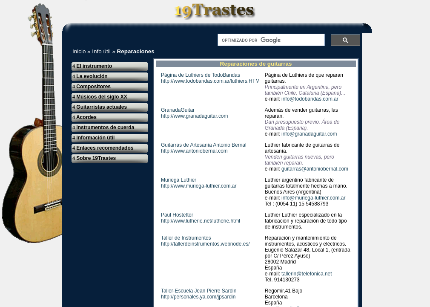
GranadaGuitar (178, 110)
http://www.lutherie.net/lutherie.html (200, 221)
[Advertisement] (402, 129)
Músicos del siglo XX (99, 97)
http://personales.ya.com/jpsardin (198, 297)
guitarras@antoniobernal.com (314, 169)
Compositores (91, 87)
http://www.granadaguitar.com (194, 116)
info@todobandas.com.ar (309, 99)
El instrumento (92, 66)
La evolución (90, 76)
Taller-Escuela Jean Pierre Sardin (198, 291)
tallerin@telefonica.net (306, 274)
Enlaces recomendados (102, 148)
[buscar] (270, 40)
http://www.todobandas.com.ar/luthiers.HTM (210, 81)
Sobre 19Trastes (94, 158)
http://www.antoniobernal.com (194, 151)
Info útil (101, 51)
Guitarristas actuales (99, 107)
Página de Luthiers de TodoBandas (200, 75)
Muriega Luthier (178, 180)
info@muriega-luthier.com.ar (313, 198)
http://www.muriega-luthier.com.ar (198, 186)
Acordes (84, 117)
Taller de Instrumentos (186, 238)
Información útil (93, 138)
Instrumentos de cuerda (103, 127)
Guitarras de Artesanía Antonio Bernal (204, 145)
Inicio (79, 51)
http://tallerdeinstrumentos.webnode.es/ (205, 244)
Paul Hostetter (177, 215)
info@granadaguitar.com (309, 134)
